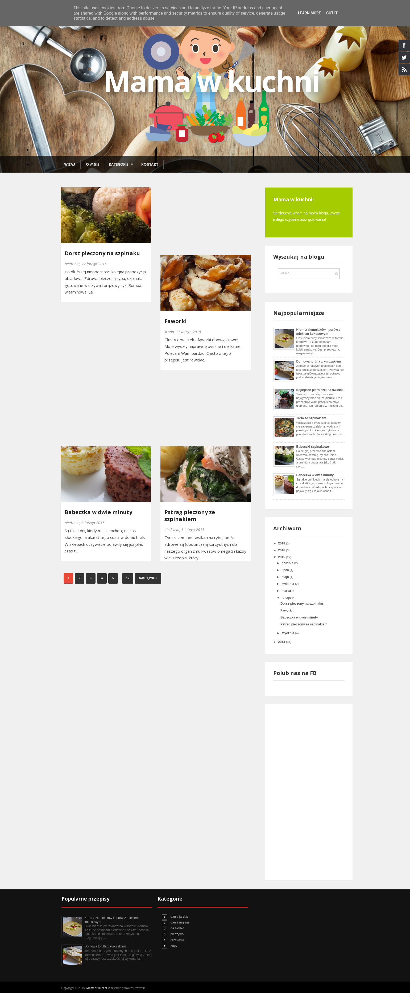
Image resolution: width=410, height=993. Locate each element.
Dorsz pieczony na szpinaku (102, 253)
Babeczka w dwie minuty (98, 512)
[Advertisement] (200, 218)
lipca (285, 570)
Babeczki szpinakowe (312, 447)
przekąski (177, 940)
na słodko (177, 928)
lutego (286, 598)
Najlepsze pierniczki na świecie (319, 390)
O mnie (93, 164)
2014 (282, 642)
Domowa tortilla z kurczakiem (318, 361)
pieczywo (177, 934)
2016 (282, 550)
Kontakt (149, 164)
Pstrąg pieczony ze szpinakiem (189, 516)
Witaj (69, 164)
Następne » (148, 578)
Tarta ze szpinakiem (311, 418)
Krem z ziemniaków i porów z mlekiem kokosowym (318, 331)
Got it (332, 13)
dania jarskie (179, 916)
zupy (174, 946)
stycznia (288, 633)
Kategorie (119, 164)
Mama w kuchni (97, 988)
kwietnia (288, 584)
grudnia (287, 563)
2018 (282, 543)
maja (285, 577)
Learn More (309, 13)
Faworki (175, 321)
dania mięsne (180, 922)
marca (286, 591)
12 (127, 578)
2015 (282, 557)
